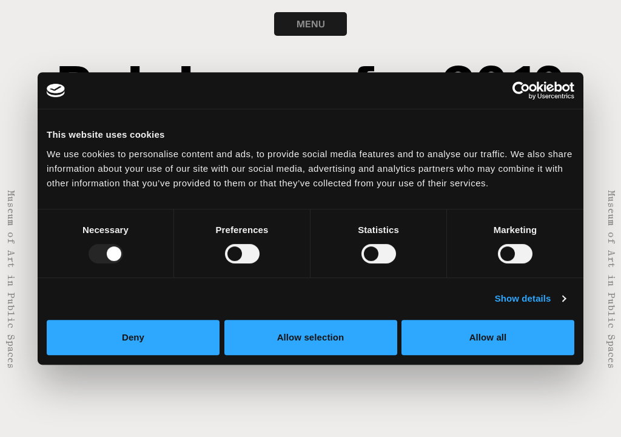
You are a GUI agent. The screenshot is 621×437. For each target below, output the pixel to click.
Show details (523, 298)
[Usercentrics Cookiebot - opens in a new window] (521, 90)
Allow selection (310, 337)
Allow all (488, 337)
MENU (311, 23)
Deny (133, 337)
